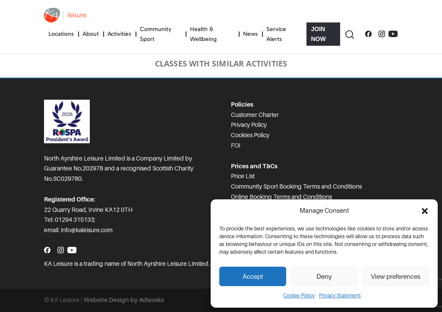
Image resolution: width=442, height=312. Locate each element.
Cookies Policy (250, 135)
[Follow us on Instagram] (382, 34)
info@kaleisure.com (87, 230)
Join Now (318, 33)
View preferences (395, 276)
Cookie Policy (299, 296)
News (250, 34)
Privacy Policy (249, 124)
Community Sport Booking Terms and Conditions (296, 186)
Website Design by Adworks (124, 299)
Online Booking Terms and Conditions (281, 196)
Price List (243, 176)
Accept (253, 276)
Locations (61, 34)
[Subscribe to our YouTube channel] (393, 34)
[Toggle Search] (349, 34)
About (90, 34)
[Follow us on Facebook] (368, 34)
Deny (324, 276)
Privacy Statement (340, 296)
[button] (424, 211)
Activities (119, 34)
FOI (235, 145)
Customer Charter (255, 114)
